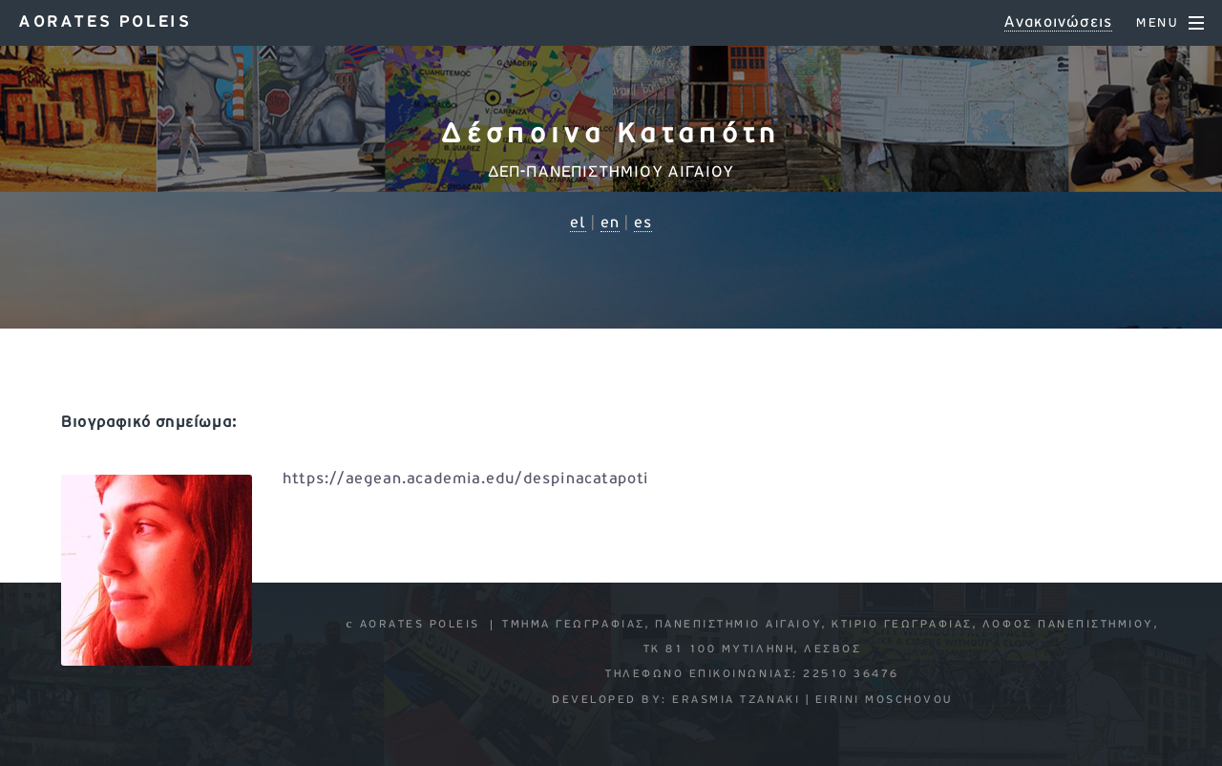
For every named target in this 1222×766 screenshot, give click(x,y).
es (643, 223)
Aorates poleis (105, 23)
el (578, 223)
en (610, 223)
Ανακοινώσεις (1058, 23)
